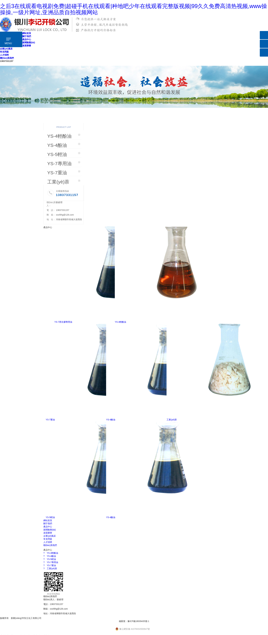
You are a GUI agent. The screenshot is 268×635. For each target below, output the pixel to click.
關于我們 (26, 36)
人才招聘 (4, 55)
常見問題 (4, 52)
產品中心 (26, 39)
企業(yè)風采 (6, 48)
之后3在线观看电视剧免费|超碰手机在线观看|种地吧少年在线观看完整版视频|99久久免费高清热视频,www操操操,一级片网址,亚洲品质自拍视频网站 (133, 9)
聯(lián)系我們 (7, 58)
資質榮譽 (26, 45)
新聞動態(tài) (28, 42)
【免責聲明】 (50, 618)
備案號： (134, 621)
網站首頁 (26, 33)
